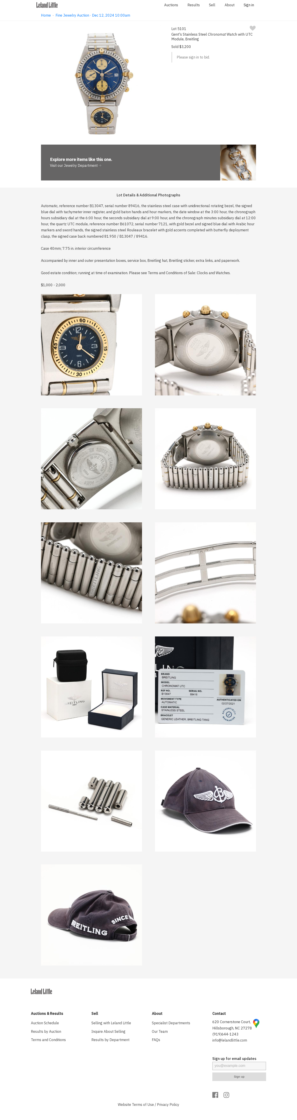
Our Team (160, 1031)
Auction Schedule (45, 1023)
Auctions (171, 5)
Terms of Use (143, 1104)
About (230, 5)
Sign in (249, 5)
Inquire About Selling (108, 1031)
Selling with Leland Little (111, 1023)
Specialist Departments (171, 1023)
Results (193, 5)
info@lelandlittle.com (229, 1040)
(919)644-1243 (225, 1034)
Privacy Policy (168, 1104)
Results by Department (110, 1040)
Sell (212, 5)
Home (46, 15)
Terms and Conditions (48, 1040)
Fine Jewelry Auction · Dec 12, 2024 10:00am (93, 15)
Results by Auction (46, 1031)
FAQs (156, 1040)
